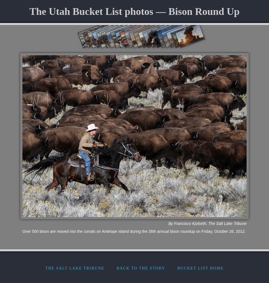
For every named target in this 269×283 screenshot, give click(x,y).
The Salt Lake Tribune (75, 268)
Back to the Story (141, 268)
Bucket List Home (200, 268)
